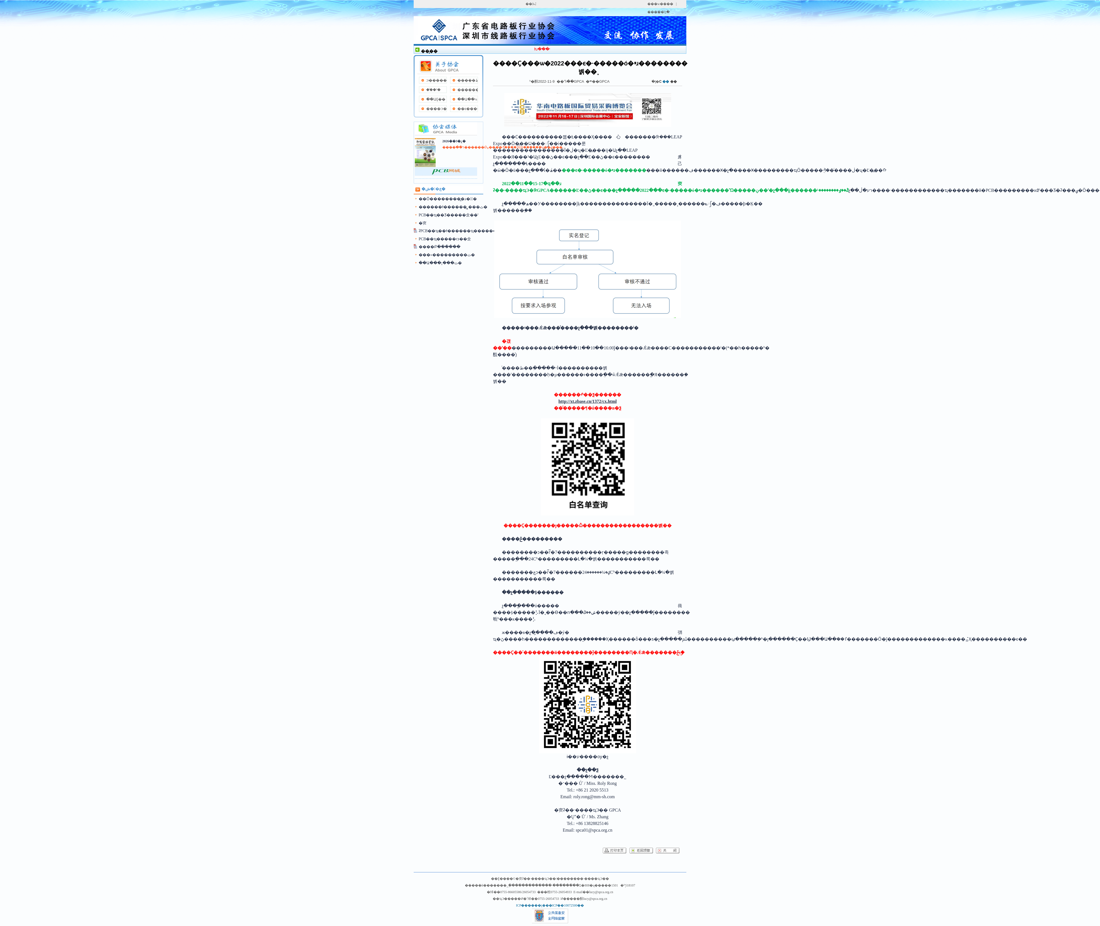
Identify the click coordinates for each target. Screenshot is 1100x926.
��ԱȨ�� (435, 99)
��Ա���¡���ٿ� (440, 263)
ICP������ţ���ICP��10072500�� (550, 905)
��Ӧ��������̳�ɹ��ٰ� (448, 199)
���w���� (660, 4)
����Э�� (436, 109)
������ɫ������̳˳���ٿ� (453, 207)
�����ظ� (467, 80)
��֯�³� (433, 90)
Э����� (436, 80)
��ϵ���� (467, 109)
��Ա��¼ (467, 99)
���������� (467, 90)
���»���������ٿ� (447, 255)
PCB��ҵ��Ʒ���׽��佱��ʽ (448, 215)
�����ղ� (658, 12)
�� (673, 82)
